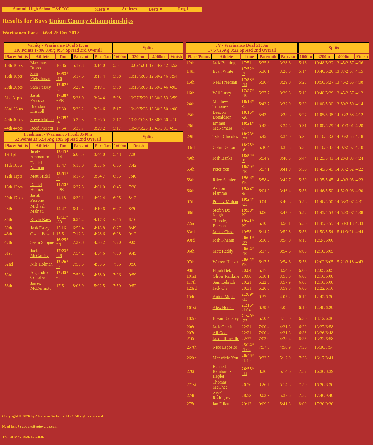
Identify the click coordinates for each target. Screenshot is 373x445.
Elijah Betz (222, 270)
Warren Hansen (226, 262)
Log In (183, 9)
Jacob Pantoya (37, 98)
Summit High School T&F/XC (41, 9)
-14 (59, 156)
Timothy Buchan (220, 223)
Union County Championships (91, 20)
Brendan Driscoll (37, 108)
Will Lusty (222, 93)
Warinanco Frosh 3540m (69, 134)
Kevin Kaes (40, 219)
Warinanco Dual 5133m (66, 45)
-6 (243, 149)
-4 (58, 122)
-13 (244, 299)
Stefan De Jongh (221, 212)
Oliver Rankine (226, 276)
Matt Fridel (40, 176)
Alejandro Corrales (39, 275)
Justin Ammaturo (39, 154)
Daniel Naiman (37, 165)
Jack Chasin (223, 326)
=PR (60, 100)
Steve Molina (42, 119)
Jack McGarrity (39, 253)
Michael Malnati (37, 208)
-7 (243, 128)
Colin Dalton (224, 147)
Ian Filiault (222, 404)
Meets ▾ (102, 9)
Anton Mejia (224, 296)
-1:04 (246, 310)
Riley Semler (224, 180)
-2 (58, 89)
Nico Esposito (225, 347)
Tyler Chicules (225, 136)
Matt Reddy (223, 251)
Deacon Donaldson (222, 114)
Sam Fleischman (40, 76)
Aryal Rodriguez (222, 395)
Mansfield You (225, 358)
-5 (58, 178)
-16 (59, 78)
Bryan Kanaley (226, 318)
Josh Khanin (223, 240)
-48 (59, 255)
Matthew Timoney (220, 104)
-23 (244, 139)
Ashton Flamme (220, 190)
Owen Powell (42, 234)
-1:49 (246, 360)
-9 (58, 266)
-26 (244, 117)
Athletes (129, 9)
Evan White (223, 71)
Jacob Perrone (37, 198)
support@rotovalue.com (38, 426)
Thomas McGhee (220, 384)
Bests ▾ (155, 9)
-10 (244, 95)
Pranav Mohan (225, 201)
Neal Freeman (225, 82)
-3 (243, 73)
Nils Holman (41, 264)
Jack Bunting (224, 63)
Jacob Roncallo (226, 338)
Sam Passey (40, 87)
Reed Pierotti (41, 128)
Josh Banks (222, 158)
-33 (59, 222)
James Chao (223, 231)
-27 (244, 242)
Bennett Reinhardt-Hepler (222, 371)
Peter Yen (221, 169)
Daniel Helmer (36, 187)
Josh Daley (40, 228)
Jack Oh (220, 288)
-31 (59, 277)
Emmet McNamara (222, 125)
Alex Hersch (223, 307)
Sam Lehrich (224, 282)
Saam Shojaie (42, 242)
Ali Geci (220, 332)
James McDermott (40, 286)
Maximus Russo (38, 65)
